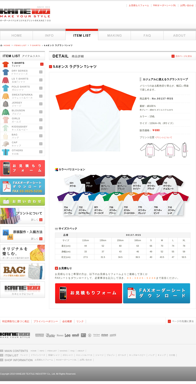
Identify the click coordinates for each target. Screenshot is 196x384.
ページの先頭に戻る (180, 321)
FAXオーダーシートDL (164, 5)
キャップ (22, 144)
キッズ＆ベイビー (137, 355)
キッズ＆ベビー (22, 128)
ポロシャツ (22, 88)
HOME (7, 45)
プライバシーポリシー (45, 321)
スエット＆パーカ (84, 355)
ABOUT (81, 351)
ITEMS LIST (20, 45)
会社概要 (67, 321)
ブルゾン (22, 112)
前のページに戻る (182, 56)
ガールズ (22, 120)
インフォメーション (49, 34)
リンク (80, 321)
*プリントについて (163, 137)
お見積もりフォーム (139, 5)
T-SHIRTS (35, 45)
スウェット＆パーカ (22, 96)
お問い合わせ (187, 5)
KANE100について (179, 34)
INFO (42, 351)
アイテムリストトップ (22, 55)
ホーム (16, 34)
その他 (22, 152)
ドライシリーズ (22, 72)
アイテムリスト (81, 34)
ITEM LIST (52, 351)
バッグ (22, 136)
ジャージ (22, 104)
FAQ (147, 34)
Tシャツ (22, 64)
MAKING (64, 351)
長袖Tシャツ (22, 80)
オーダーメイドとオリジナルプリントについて (114, 34)
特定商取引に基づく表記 (15, 321)
